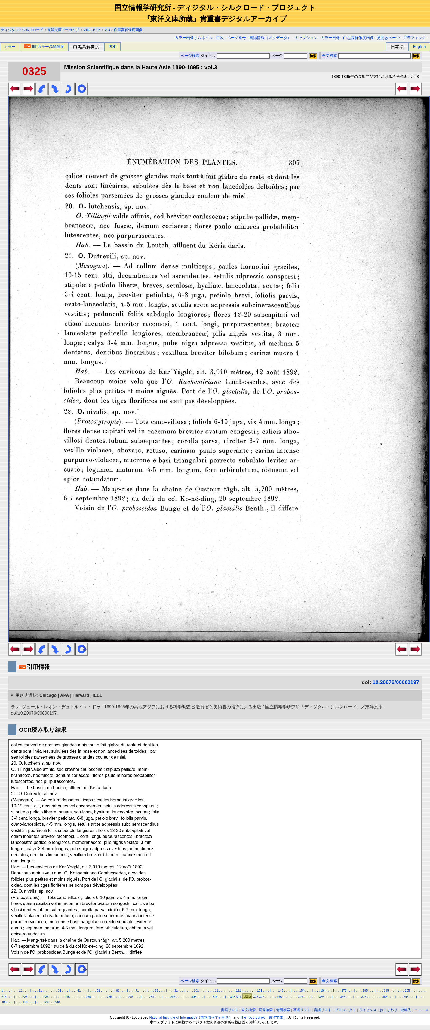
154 (302, 990)
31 (59, 990)
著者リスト (302, 1010)
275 (130, 996)
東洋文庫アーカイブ (63, 30)
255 (88, 996)
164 (322, 990)
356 (321, 996)
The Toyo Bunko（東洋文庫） (263, 1017)
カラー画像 (330, 38)
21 (40, 990)
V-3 (107, 30)
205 (407, 990)
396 (405, 996)
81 (156, 990)
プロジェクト (345, 1010)
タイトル (235, 56)
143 (280, 990)
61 (117, 990)
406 (4, 1002)
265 (109, 996)
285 (151, 996)
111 (217, 990)
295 (172, 996)
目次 (220, 38)
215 (4, 996)
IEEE (97, 695)
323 (232, 996)
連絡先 (406, 1010)
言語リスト (322, 1010)
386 (385, 996)
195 (386, 990)
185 (365, 990)
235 (46, 996)
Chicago (48, 695)
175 (344, 990)
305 (193, 996)
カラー (10, 46)
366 (342, 996)
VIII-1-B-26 (92, 30)
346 (300, 996)
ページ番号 (236, 38)
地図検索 (283, 1010)
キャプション (306, 38)
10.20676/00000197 (396, 682)
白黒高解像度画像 (128, 30)
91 (176, 990)
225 (25, 996)
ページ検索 (189, 56)
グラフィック (414, 38)
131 (259, 990)
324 (238, 996)
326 (255, 996)
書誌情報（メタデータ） (270, 38)
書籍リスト (229, 1010)
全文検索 (329, 56)
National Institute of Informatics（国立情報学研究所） (191, 1017)
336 (279, 996)
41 (79, 990)
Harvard (81, 695)
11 (20, 990)
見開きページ (388, 38)
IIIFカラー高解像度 (44, 46)
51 (98, 990)
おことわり (388, 1010)
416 (25, 1002)
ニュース (421, 1010)
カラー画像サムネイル (194, 38)
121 (238, 990)
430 (57, 1002)
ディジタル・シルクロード (22, 30)
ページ (288, 56)
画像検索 (266, 1010)
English (419, 46)
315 (214, 996)
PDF (112, 46)
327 (261, 996)
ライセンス (368, 1010)
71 (137, 990)
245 (67, 996)
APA (64, 695)
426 (46, 1002)
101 (196, 990)
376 (363, 996)
